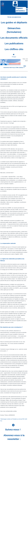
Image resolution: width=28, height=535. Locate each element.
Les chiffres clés (14, 49)
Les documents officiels (14, 37)
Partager (14, 56)
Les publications (14, 43)
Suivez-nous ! (13, 429)
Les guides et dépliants (14, 22)
